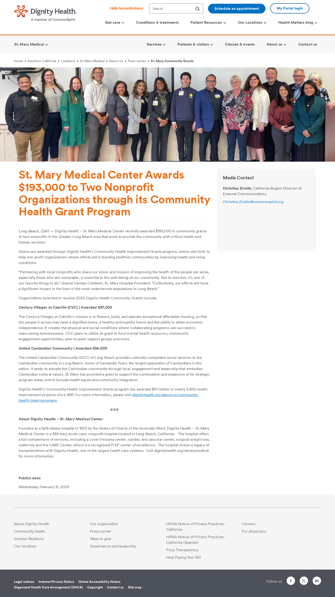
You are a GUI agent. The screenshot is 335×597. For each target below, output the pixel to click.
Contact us (115, 587)
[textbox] (176, 8)
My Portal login (290, 8)
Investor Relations (29, 539)
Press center (138, 61)
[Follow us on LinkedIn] (317, 582)
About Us (117, 61)
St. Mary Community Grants (172, 61)
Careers (248, 524)
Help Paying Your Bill (183, 557)
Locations (69, 61)
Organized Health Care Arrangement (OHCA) (48, 587)
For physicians (254, 531)
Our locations (25, 546)
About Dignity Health (31, 524)
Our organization (104, 524)
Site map (135, 587)
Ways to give (100, 539)
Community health (29, 531)
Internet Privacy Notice (56, 582)
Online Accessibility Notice (99, 582)
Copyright (95, 587)
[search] (199, 8)
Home (20, 61)
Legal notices (24, 582)
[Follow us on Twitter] (304, 579)
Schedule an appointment (236, 8)
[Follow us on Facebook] (291, 582)
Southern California (43, 61)
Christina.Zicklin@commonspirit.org (253, 202)
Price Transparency (182, 550)
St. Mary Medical (94, 61)
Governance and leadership (113, 546)
